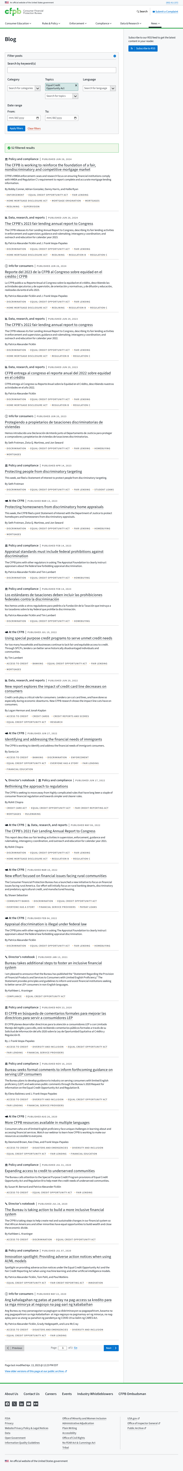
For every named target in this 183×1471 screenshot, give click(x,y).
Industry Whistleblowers (95, 1393)
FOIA (7, 1418)
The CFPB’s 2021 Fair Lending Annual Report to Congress (50, 831)
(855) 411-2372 (172, 2)
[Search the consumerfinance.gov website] (142, 12)
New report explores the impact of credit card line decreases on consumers (55, 689)
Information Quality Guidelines (22, 1443)
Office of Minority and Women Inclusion (84, 1418)
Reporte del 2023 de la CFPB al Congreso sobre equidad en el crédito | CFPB (53, 274)
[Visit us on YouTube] (28, 1403)
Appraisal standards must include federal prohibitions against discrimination (54, 554)
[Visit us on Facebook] (7, 1403)
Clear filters (34, 128)
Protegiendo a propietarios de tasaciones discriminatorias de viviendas (54, 424)
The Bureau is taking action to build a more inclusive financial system (54, 1212)
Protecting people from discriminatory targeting (43, 471)
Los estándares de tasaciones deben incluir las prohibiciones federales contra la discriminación (53, 597)
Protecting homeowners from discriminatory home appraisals (54, 507)
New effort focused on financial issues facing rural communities (56, 875)
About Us (11, 1393)
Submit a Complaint (165, 12)
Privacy (9, 1423)
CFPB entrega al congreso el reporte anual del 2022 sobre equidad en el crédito (58, 375)
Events (67, 1393)
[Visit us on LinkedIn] (21, 1403)
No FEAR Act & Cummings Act (78, 1443)
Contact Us (32, 1393)
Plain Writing (69, 1428)
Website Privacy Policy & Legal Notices (26, 1428)
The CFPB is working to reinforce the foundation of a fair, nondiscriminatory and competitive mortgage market (50, 167)
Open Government (15, 1438)
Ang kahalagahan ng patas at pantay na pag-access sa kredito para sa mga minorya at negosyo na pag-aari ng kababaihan (58, 1302)
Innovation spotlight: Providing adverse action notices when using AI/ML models (58, 1259)
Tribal (65, 1448)
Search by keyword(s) (21, 64)
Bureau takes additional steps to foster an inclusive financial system (53, 965)
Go (75, 1348)
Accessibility (69, 1433)
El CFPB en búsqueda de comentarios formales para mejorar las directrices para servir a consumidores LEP (55, 1016)
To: (47, 112)
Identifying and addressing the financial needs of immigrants (53, 739)
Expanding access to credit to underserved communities (50, 1171)
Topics (49, 80)
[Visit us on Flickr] (35, 1403)
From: (11, 112)
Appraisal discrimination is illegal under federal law (46, 924)
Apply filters (16, 128)
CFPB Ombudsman (132, 1393)
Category (13, 80)
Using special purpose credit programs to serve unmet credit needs (58, 638)
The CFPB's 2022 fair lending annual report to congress (49, 324)
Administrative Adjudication (78, 1423)
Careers (51, 1393)
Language (89, 80)
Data (7, 1433)
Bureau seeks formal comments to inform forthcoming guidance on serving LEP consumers (59, 1072)
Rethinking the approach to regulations (36, 786)
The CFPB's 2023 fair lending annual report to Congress (49, 223)
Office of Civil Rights (73, 1438)
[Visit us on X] (14, 1403)
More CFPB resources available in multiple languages (47, 1122)
